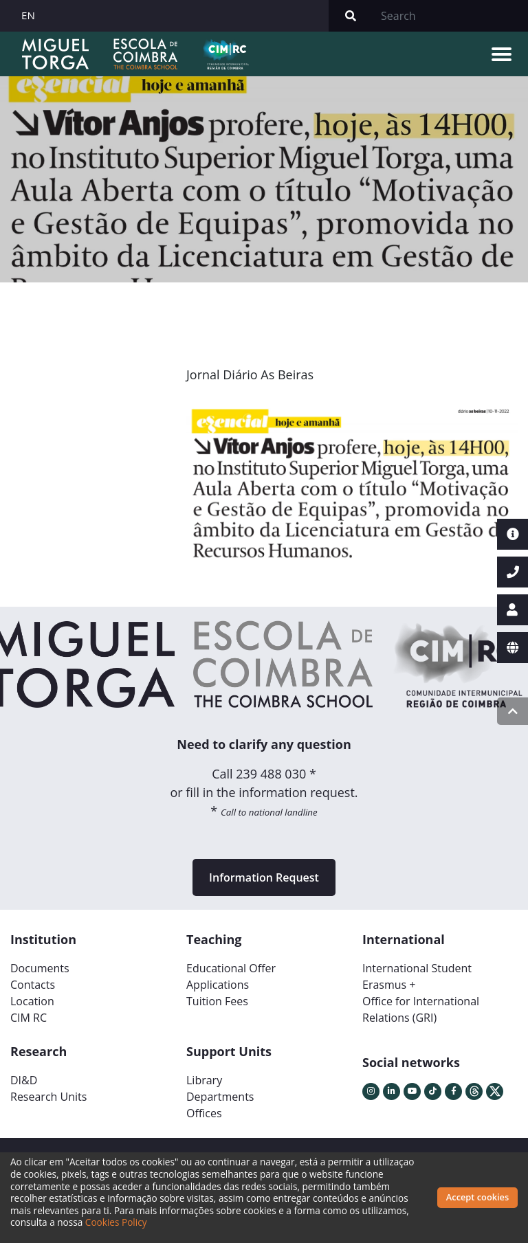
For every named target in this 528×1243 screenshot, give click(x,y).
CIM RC (28, 1017)
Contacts (32, 984)
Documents (39, 968)
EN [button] (28, 15)
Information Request (264, 877)
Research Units (48, 1096)
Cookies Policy (116, 1222)
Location (32, 1001)
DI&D (23, 1080)
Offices (204, 1113)
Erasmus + (389, 984)
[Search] (450, 16)
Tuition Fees (217, 1001)
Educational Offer (231, 968)
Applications (217, 984)
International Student (417, 968)
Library (204, 1080)
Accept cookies (477, 1197)
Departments (220, 1096)
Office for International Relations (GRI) (420, 1009)
